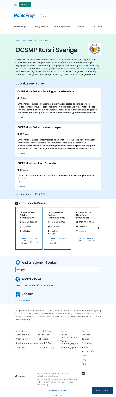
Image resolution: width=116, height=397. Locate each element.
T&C (84, 364)
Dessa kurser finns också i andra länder (34, 285)
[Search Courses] (71, 16)
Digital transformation (68, 335)
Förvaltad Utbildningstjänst (69, 342)
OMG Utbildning (28, 40)
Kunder (86, 347)
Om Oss (96, 26)
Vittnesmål (88, 351)
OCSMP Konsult (22, 300)
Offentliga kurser (62, 26)
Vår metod (43, 334)
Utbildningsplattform (72, 347)
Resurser (20, 347)
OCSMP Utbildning (43, 40)
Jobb (84, 355)
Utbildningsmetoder (26, 343)
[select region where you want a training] (58, 269)
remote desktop (88, 68)
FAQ (84, 359)
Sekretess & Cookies (58, 391)
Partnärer (87, 343)
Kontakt (25, 4)
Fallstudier (43, 339)
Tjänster (81, 26)
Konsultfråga (44, 343)
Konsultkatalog (46, 347)
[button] (97, 228)
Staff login (58, 396)
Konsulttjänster (39, 26)
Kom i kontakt (102, 390)
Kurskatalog (19, 26)
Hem (18, 40)
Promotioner (22, 339)
